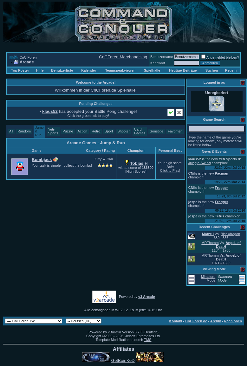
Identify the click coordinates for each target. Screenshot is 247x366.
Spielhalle (152, 70)
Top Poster (20, 70)
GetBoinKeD (123, 360)
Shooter (123, 131)
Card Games (139, 131)
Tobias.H (138, 163)
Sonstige (156, 131)
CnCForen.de (196, 321)
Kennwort (157, 63)
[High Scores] (136, 171)
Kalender (88, 70)
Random (24, 131)
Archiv (215, 321)
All (11, 131)
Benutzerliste (62, 70)
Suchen (211, 70)
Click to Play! (170, 170)
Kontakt (175, 321)
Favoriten (175, 131)
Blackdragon (230, 234)
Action (83, 131)
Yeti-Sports (53, 131)
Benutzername (161, 57)
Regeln (231, 70)
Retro (96, 131)
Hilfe (40, 70)
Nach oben (233, 321)
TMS (147, 340)
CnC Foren (28, 57)
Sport (109, 131)
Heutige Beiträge (183, 70)
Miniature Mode (208, 278)
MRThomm (209, 243)
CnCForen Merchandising (123, 57)
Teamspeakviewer (120, 70)
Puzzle (68, 131)
